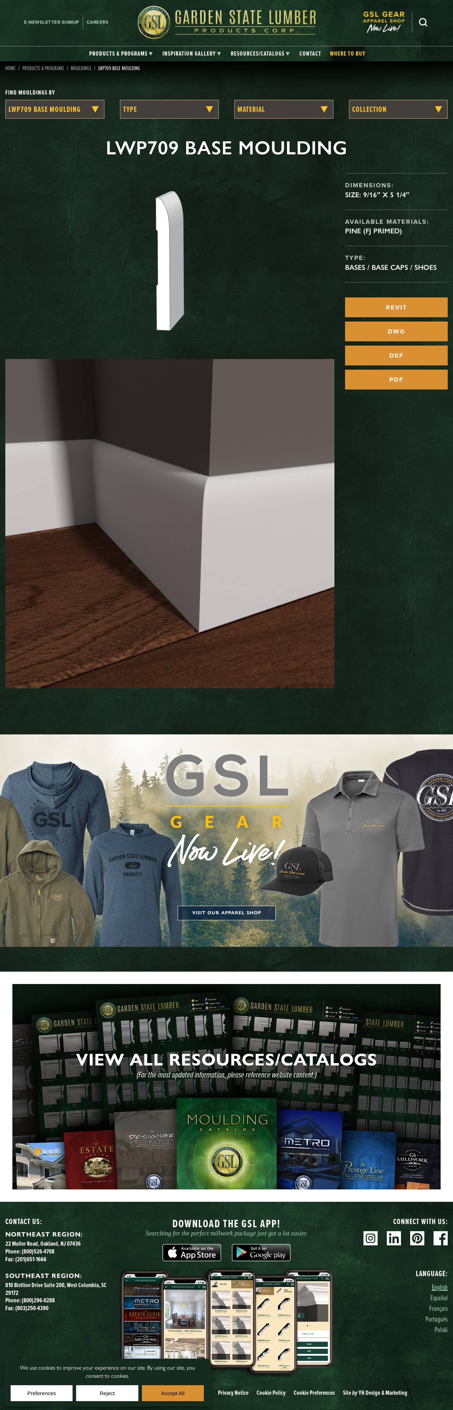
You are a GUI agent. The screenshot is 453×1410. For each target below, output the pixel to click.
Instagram (370, 1238)
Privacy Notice (233, 1392)
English (440, 1287)
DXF (396, 355)
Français (438, 1308)
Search (423, 22)
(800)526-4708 (38, 1251)
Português (436, 1319)
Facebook (441, 1238)
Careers (98, 22)
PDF (396, 379)
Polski (441, 1329)
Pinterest (417, 1238)
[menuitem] (387, 22)
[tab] (120, 53)
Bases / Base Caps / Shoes (391, 267)
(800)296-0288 (38, 1300)
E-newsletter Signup (51, 22)
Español (439, 1297)
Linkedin (394, 1238)
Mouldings (81, 68)
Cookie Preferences (314, 1392)
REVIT (396, 307)
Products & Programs (43, 68)
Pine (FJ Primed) (373, 231)
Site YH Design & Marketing (375, 1392)
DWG (396, 331)
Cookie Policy (271, 1392)
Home (10, 68)
